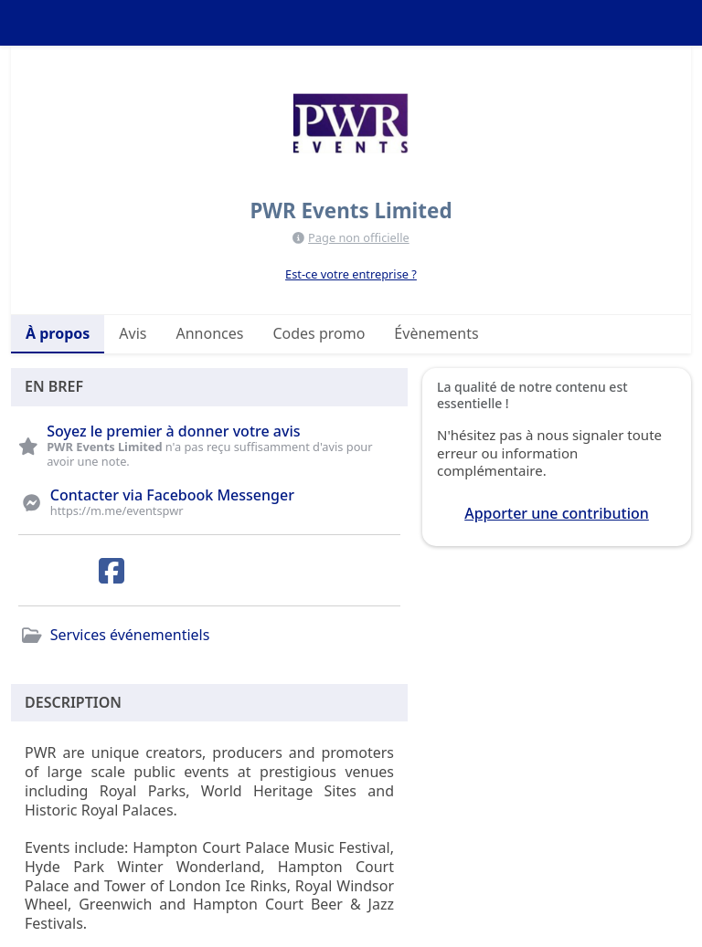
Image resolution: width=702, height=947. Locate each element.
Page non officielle (359, 237)
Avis (132, 333)
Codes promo (318, 333)
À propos (58, 333)
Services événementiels (130, 635)
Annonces (209, 333)
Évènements (436, 333)
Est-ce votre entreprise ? (351, 274)
